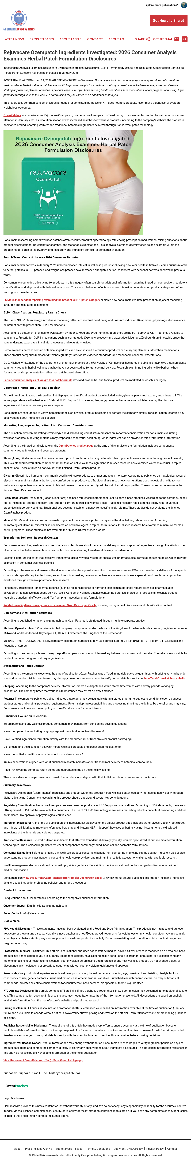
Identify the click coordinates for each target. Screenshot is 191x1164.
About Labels (70, 39)
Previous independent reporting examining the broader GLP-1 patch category (51, 300)
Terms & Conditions (98, 1148)
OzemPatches (12, 115)
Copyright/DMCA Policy (128, 1148)
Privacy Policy (155, 1148)
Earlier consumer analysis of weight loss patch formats (37, 380)
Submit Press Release (69, 1148)
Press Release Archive (38, 1148)
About (17, 1148)
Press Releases (42, 39)
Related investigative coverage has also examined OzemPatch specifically (49, 605)
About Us (116, 39)
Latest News (13, 39)
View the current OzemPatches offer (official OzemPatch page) (43, 1060)
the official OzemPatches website (164, 678)
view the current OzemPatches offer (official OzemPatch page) (62, 877)
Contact (95, 39)
